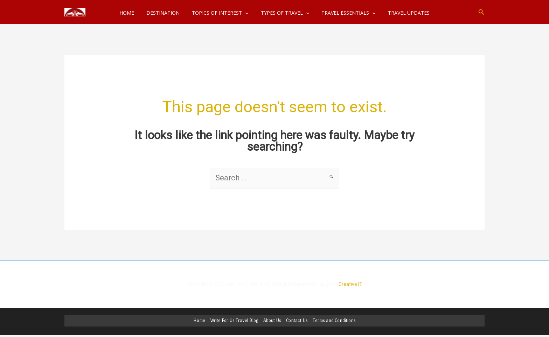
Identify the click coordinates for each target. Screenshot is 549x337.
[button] (481, 12)
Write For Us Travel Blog (234, 320)
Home (199, 320)
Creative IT (350, 284)
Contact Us (297, 320)
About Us (272, 320)
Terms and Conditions (334, 320)
